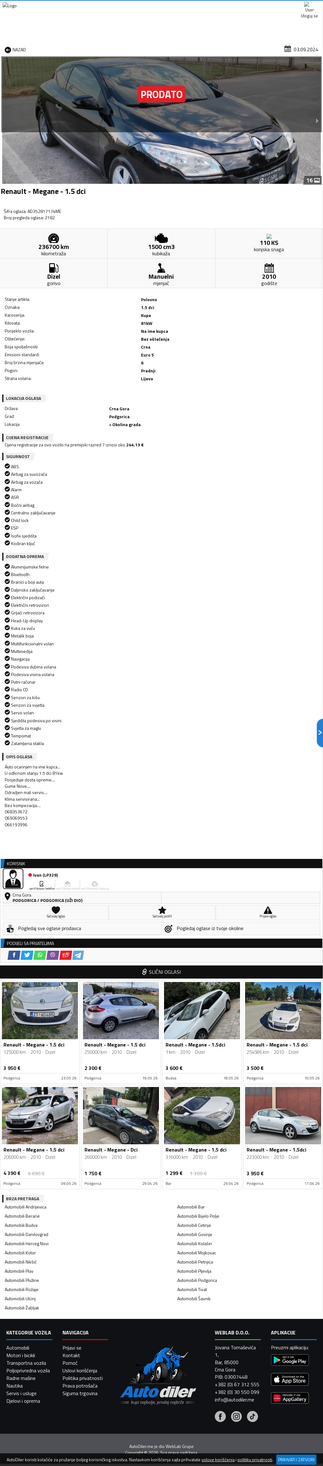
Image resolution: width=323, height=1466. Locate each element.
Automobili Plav (19, 936)
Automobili (17, 1444)
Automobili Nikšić (21, 927)
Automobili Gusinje (194, 900)
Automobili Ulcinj (20, 964)
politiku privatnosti (255, 1460)
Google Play (120, 6)
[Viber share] (67, 367)
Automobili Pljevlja (194, 936)
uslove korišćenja (218, 1460)
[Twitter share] (41, 367)
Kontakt (273, 6)
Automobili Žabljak (22, 973)
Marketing (239, 6)
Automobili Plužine (22, 945)
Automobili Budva (21, 890)
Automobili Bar (191, 872)
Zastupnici (140, 48)
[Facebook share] (28, 367)
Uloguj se (307, 6)
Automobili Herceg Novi (27, 909)
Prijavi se (71, 1444)
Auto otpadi (174, 48)
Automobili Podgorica (197, 945)
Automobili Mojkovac (196, 918)
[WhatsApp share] (54, 367)
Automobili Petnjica (195, 927)
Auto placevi (104, 48)
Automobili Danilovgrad (26, 900)
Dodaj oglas (306, 48)
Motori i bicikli (20, 1452)
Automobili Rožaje (21, 955)
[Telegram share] (92, 367)
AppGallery (202, 6)
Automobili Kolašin (194, 909)
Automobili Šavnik (194, 964)
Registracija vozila (262, 48)
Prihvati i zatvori (296, 1459)
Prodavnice (68, 48)
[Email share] (79, 367)
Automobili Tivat (192, 955)
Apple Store (162, 6)
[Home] (5, 48)
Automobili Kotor (20, 918)
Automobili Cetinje (194, 890)
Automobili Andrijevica (25, 872)
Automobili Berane (22, 881)
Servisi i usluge (214, 48)
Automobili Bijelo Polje (198, 881)
